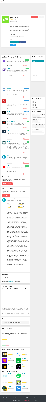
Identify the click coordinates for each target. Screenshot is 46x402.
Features (34, 65)
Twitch (8, 68)
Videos (34, 71)
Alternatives (35, 61)
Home (2, 6)
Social (17, 6)
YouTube (9, 166)
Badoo (9, 358)
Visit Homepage (15, 42)
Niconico (9, 142)
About (35, 400)
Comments (35, 75)
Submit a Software (16, 400)
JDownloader (11, 386)
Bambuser (9, 111)
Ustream (9, 88)
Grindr (9, 364)
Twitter (13, 44)
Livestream (9, 100)
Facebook (23, 42)
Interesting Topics (36, 79)
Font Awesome (25, 386)
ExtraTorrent (10, 380)
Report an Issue (26, 400)
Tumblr (23, 364)
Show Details (26, 65)
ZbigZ (9, 373)
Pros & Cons (35, 67)
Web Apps (12, 6)
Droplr (8, 59)
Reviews (34, 63)
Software (6, 6)
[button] (44, 1)
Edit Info (41, 16)
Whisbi (8, 155)
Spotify (23, 373)
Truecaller (24, 352)
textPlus (24, 358)
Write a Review (35, 16)
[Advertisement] (23, 10)
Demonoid (24, 380)
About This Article (36, 77)
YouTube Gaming (11, 121)
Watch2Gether (11, 352)
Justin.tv (8, 130)
